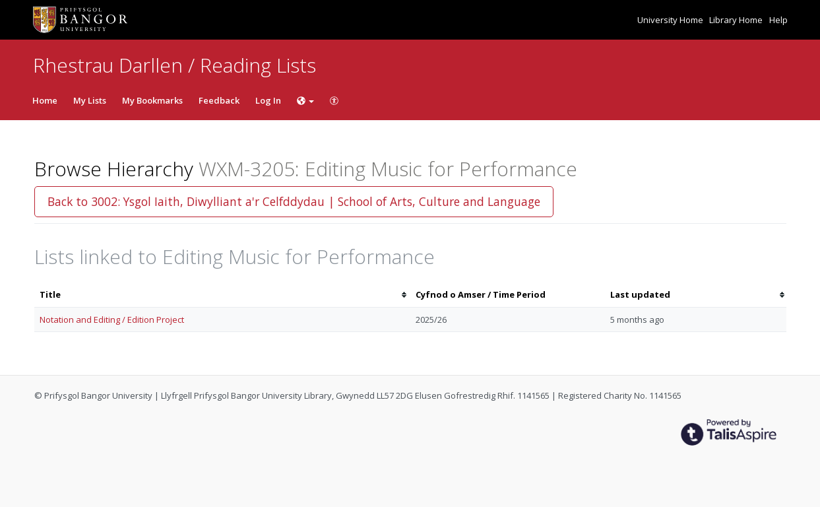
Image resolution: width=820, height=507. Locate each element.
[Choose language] (305, 100)
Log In (268, 100)
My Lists (89, 100)
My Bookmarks (152, 100)
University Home (671, 20)
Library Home (737, 20)
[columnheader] (222, 295)
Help (778, 20)
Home (44, 100)
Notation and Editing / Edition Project (112, 319)
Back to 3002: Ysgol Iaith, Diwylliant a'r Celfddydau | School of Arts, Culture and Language (293, 201)
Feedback (219, 100)
